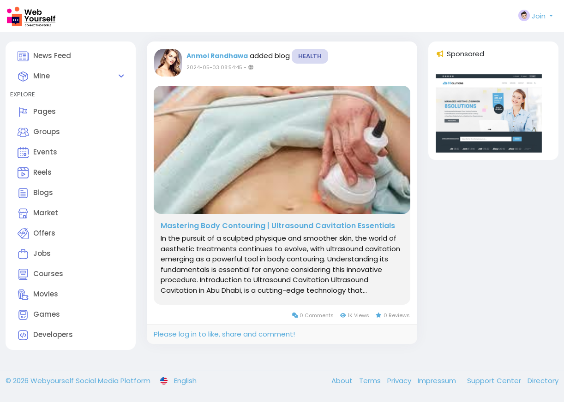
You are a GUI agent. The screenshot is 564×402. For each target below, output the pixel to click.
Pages (37, 112)
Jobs (34, 254)
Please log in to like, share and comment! (224, 334)
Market (38, 213)
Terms (371, 380)
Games (39, 314)
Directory (543, 380)
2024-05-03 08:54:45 (214, 67)
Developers (45, 335)
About (342, 380)
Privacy (400, 380)
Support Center (495, 380)
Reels (35, 172)
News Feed (44, 56)
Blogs (35, 193)
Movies (38, 294)
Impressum (438, 380)
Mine (34, 76)
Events (37, 152)
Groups (39, 132)
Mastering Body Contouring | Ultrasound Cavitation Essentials (278, 226)
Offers (36, 233)
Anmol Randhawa (217, 55)
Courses (40, 274)
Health (310, 56)
